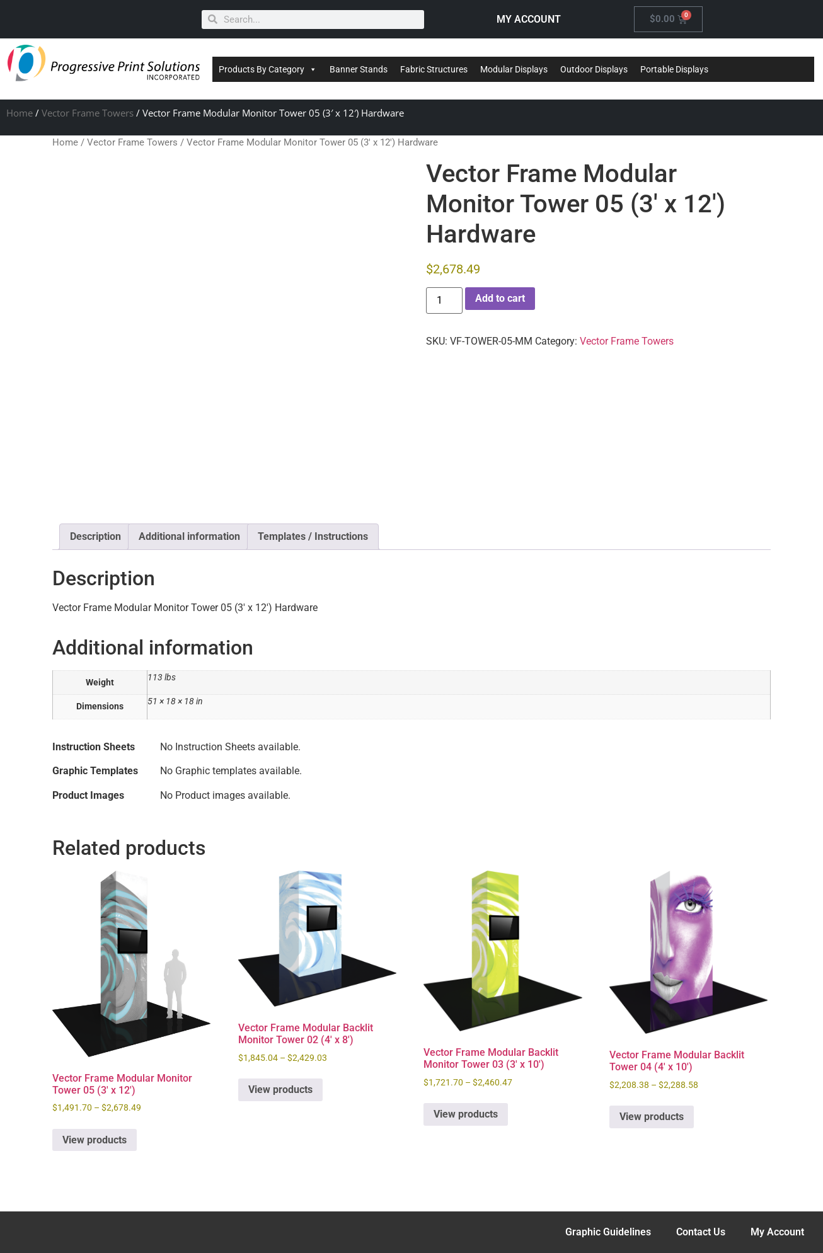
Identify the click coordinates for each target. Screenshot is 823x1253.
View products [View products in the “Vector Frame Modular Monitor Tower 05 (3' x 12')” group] (94, 1140)
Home (19, 112)
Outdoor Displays (594, 69)
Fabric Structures (434, 69)
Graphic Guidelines (608, 1232)
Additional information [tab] (189, 536)
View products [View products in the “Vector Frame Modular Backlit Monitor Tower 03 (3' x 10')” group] (466, 1114)
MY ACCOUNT (529, 19)
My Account (777, 1232)
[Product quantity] (444, 300)
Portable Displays (674, 69)
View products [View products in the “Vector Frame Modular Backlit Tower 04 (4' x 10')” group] (651, 1117)
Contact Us (700, 1232)
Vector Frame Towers (88, 112)
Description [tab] (95, 536)
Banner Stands (359, 69)
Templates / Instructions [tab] (313, 536)
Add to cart (500, 298)
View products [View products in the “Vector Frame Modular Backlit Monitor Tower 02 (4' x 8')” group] (280, 1090)
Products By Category (268, 69)
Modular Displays (514, 69)
